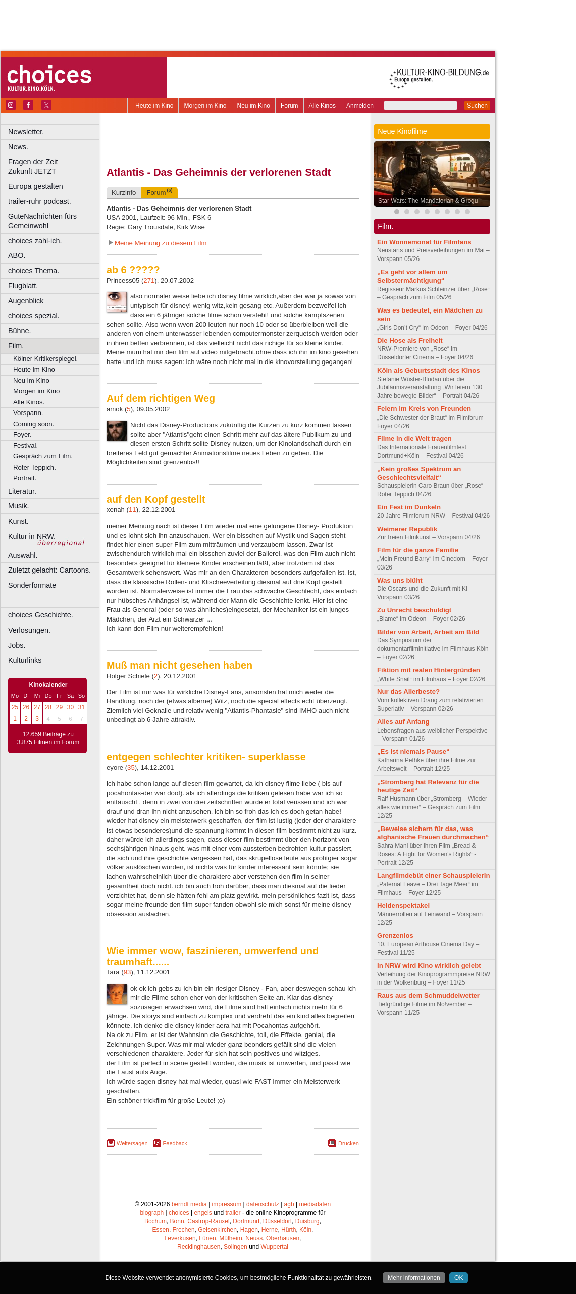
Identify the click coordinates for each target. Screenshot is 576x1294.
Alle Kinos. (28, 402)
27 (37, 707)
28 (48, 707)
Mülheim (230, 1238)
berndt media (189, 1204)
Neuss (254, 1238)
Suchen (477, 105)
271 (148, 280)
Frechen (184, 1229)
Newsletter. (26, 132)
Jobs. (16, 645)
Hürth (288, 1229)
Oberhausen (282, 1238)
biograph (152, 1212)
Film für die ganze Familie (417, 550)
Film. (16, 346)
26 (26, 707)
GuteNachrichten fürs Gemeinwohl (42, 221)
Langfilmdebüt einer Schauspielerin (433, 875)
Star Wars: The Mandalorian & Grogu (428, 200)
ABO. (16, 255)
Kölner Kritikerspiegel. (45, 359)
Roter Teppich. (34, 467)
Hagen (249, 1229)
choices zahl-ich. (35, 241)
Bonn (177, 1221)
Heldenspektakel (403, 905)
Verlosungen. (29, 630)
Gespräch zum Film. (43, 456)
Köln (305, 1229)
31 (81, 707)
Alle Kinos (322, 105)
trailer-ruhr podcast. (39, 201)
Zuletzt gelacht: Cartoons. (49, 570)
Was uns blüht (400, 580)
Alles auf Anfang (403, 722)
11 (132, 509)
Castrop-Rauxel (208, 1221)
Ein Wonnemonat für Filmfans (424, 242)
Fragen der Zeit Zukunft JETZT (54, 166)
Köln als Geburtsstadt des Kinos (428, 370)
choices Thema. (33, 271)
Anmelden (360, 105)
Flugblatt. (23, 286)
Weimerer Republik (407, 529)
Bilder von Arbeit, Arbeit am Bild (428, 632)
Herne (269, 1229)
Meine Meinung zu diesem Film (161, 243)
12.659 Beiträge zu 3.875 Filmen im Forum (48, 738)
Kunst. (18, 521)
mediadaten (315, 1204)
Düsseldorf (277, 1221)
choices (179, 1212)
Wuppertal (274, 1246)
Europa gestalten (35, 186)
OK (458, 1277)
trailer (232, 1212)
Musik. (18, 506)
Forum (289, 105)
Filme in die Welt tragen (414, 438)
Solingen (235, 1246)
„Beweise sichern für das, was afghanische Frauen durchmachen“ (433, 833)
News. (18, 147)
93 (127, 972)
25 (15, 707)
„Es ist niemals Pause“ (413, 751)
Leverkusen (180, 1238)
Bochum (155, 1221)
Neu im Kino (253, 105)
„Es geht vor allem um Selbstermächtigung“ (412, 276)
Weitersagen (132, 1143)
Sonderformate (32, 585)
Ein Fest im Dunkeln (409, 507)
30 (70, 707)
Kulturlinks (24, 660)
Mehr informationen (414, 1277)
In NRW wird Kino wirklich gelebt (429, 965)
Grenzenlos (395, 935)
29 (59, 707)
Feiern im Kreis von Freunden (424, 408)
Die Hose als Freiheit (410, 340)
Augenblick (25, 301)
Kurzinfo (124, 192)
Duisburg (307, 1221)
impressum (227, 1204)
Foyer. (22, 434)
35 (131, 767)
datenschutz (262, 1204)
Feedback (175, 1143)
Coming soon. (33, 424)
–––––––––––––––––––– (48, 600)
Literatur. (22, 491)
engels (203, 1212)
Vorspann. (28, 413)
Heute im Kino (154, 105)
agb (289, 1204)
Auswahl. (22, 555)
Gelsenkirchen (217, 1229)
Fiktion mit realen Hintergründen (428, 670)
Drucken (348, 1143)
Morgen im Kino (205, 105)
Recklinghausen (198, 1246)
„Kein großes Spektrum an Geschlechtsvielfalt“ (419, 473)
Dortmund (246, 1221)
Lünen (207, 1238)
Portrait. (24, 478)
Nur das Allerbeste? (408, 691)
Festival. (25, 445)
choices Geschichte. (40, 615)
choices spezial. (34, 316)
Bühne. (19, 331)
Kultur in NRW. (32, 536)
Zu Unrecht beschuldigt (414, 610)
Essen (160, 1229)
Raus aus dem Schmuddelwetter (428, 995)
